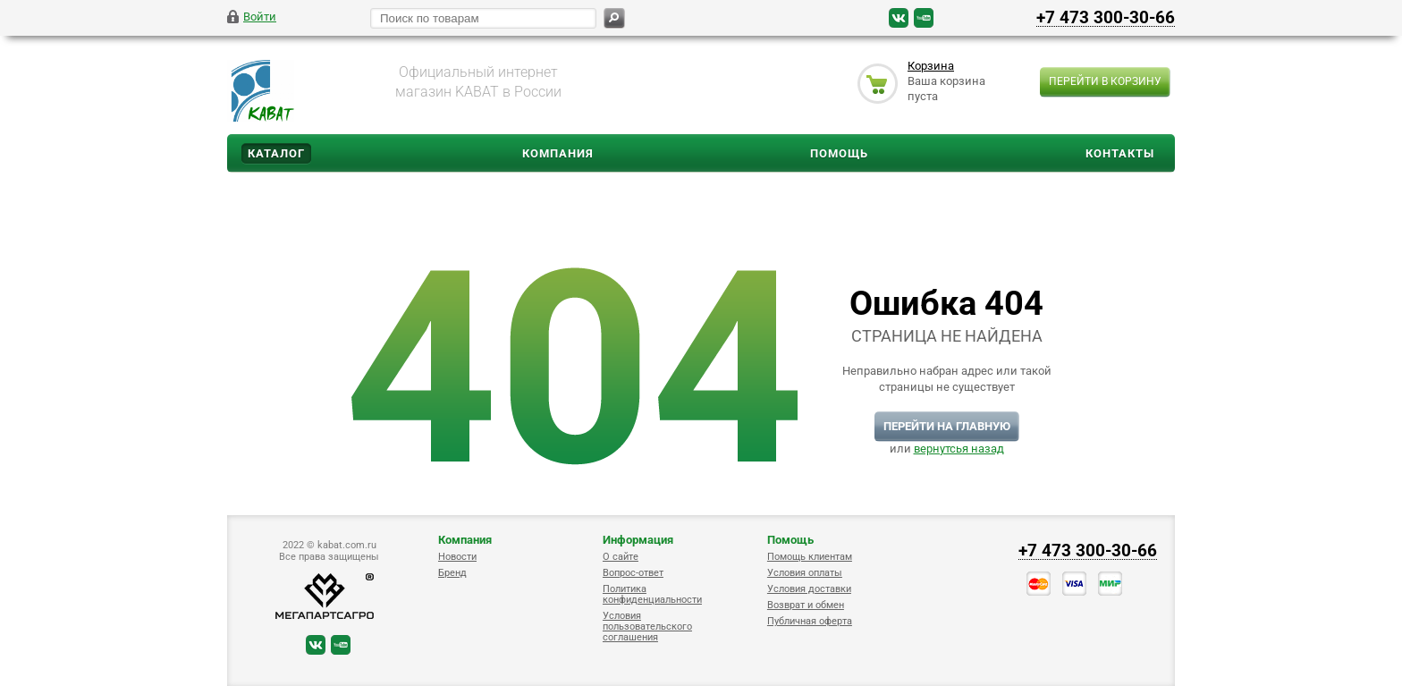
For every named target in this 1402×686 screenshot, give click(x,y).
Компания (558, 153)
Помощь (839, 153)
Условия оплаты (804, 573)
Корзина (931, 65)
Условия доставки (809, 589)
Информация (638, 539)
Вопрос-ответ (633, 573)
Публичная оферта (809, 621)
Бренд (452, 573)
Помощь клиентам (809, 557)
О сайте (620, 557)
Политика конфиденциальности (652, 594)
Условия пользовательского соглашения (647, 626)
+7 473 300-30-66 (1105, 17)
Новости (457, 557)
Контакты (1119, 153)
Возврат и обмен (805, 605)
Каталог (276, 153)
